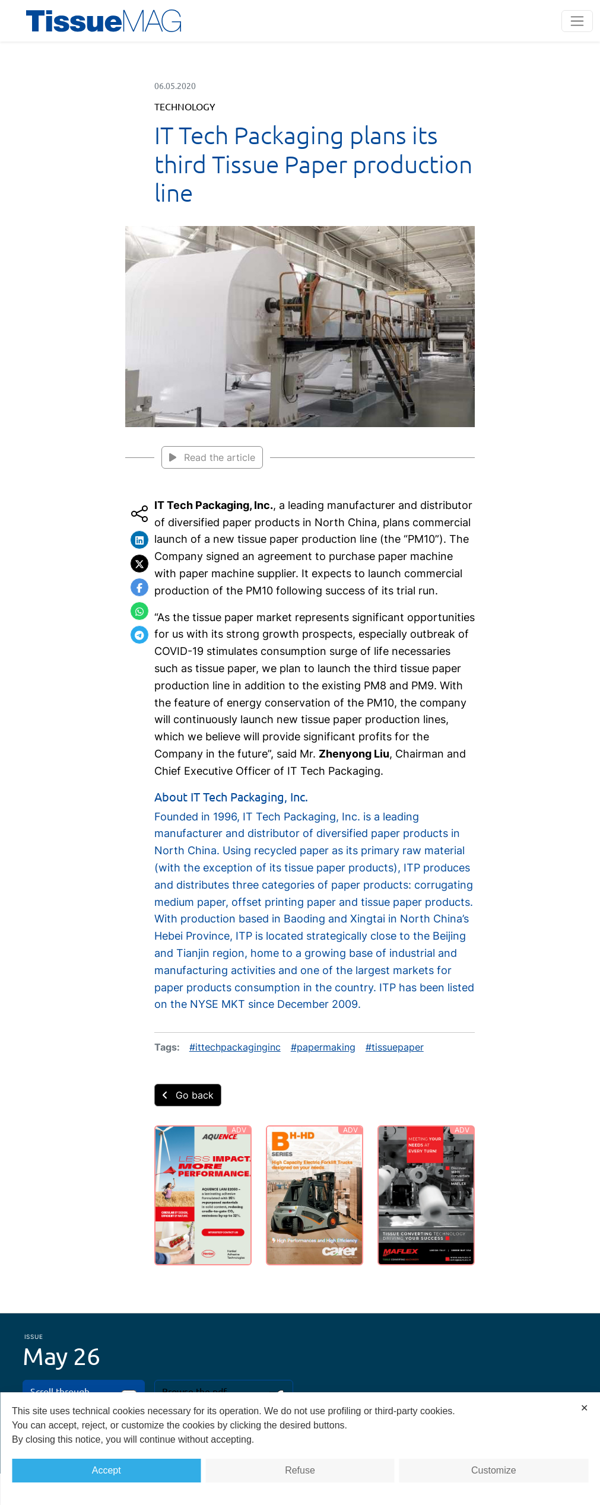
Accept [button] (106, 1470)
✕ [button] (584, 1408)
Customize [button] (493, 1470)
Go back (188, 1095)
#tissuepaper (395, 1047)
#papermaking (323, 1047)
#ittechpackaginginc (235, 1047)
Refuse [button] (300, 1470)
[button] (139, 539)
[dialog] (300, 1448)
